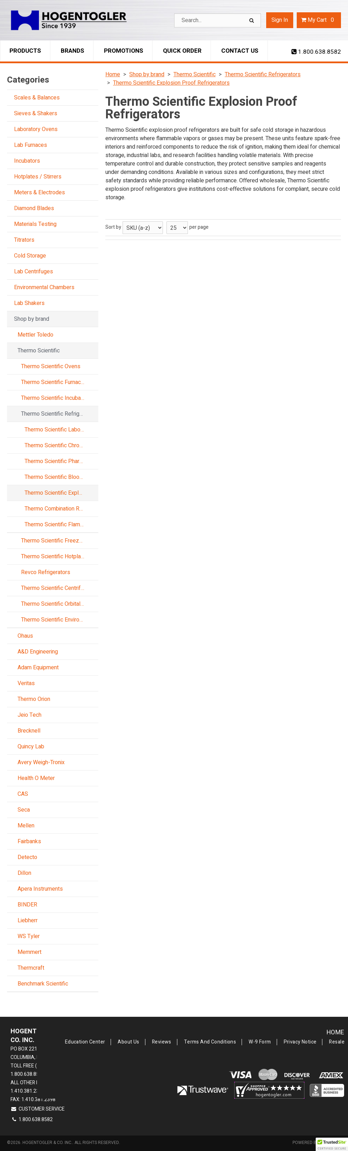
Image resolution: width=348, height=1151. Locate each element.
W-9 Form (260, 1042)
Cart (319, 20)
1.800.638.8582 (316, 52)
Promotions (123, 50)
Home (335, 1032)
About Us (128, 1042)
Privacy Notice (300, 1042)
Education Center (85, 1042)
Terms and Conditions (210, 1042)
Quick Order (182, 50)
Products (25, 50)
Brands (72, 50)
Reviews (161, 1042)
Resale (336, 1042)
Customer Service (38, 1109)
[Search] (252, 20)
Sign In (279, 20)
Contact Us (239, 50)
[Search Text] (217, 20)
